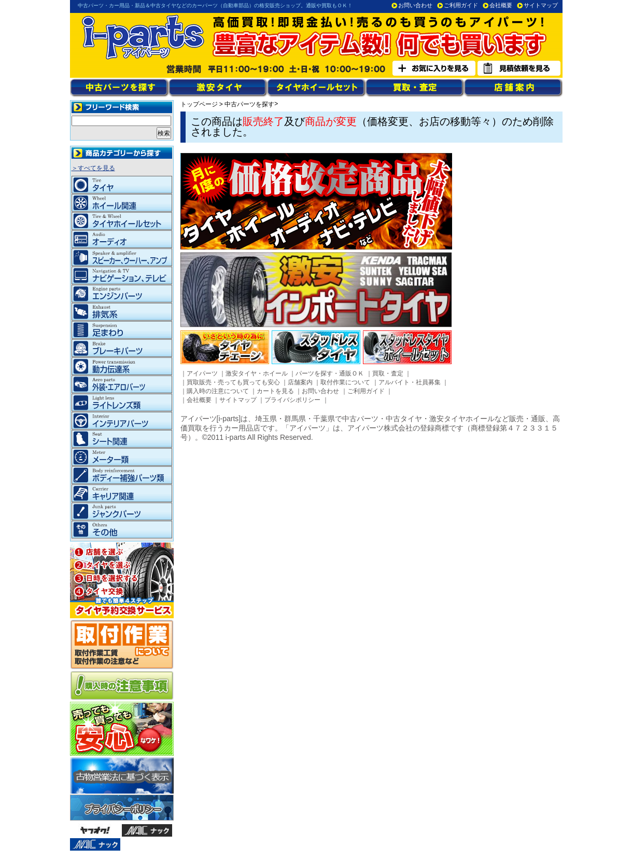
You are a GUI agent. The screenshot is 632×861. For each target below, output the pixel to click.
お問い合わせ (415, 5)
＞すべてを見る (93, 168)
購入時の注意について (218, 391)
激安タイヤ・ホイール (257, 373)
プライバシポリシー (292, 400)
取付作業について (345, 382)
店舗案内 (300, 382)
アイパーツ (202, 373)
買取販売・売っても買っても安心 (233, 382)
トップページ (199, 104)
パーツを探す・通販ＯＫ (330, 373)
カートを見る (275, 391)
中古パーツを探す (249, 104)
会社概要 (500, 5)
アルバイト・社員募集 (409, 382)
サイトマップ (541, 5)
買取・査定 (387, 373)
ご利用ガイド (461, 5)
